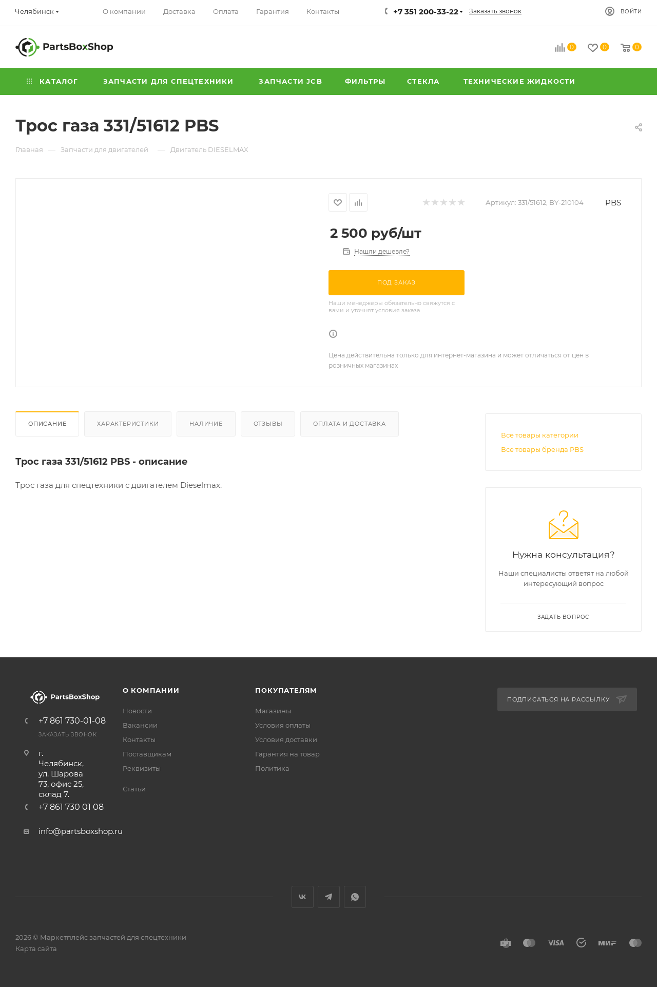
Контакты (139, 739)
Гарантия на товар (287, 754)
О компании (151, 690)
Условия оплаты (283, 725)
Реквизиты (142, 768)
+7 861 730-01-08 (72, 721)
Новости (137, 711)
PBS (613, 202)
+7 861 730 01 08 (71, 807)
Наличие (206, 423)
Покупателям (286, 690)
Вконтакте (303, 897)
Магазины (273, 711)
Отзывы (268, 423)
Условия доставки (286, 739)
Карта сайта (36, 948)
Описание (47, 423)
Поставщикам (147, 754)
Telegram (329, 897)
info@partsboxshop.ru (80, 831)
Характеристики (128, 423)
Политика (272, 768)
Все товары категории (539, 435)
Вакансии (140, 725)
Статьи (134, 789)
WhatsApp (355, 897)
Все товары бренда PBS (542, 449)
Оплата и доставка (349, 423)
